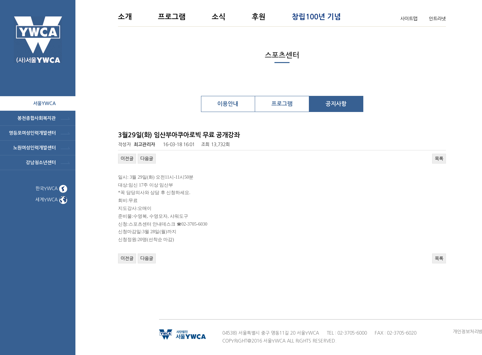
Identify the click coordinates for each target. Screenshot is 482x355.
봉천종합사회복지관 (36, 118)
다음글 (146, 158)
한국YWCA (51, 188)
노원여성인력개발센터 (34, 147)
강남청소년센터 (41, 162)
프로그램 (172, 16)
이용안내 (227, 104)
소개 (125, 16)
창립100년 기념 (316, 16)
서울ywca (44, 103)
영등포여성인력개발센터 (32, 133)
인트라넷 (437, 18)
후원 (259, 16)
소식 (219, 16)
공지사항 (336, 104)
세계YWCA (51, 199)
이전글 (127, 158)
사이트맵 (408, 18)
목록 (439, 158)
